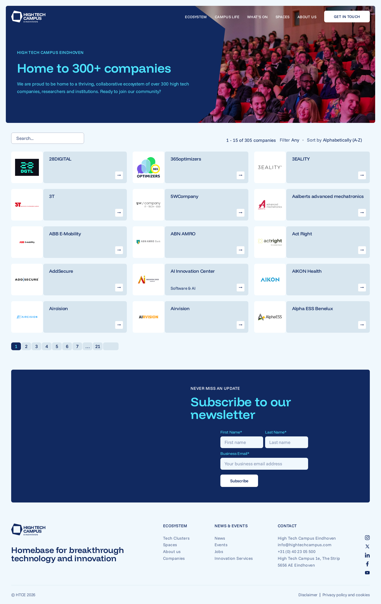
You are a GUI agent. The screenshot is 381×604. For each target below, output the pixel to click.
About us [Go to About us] (306, 16)
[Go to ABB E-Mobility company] (69, 242)
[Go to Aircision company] (69, 317)
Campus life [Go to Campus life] (227, 16)
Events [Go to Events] (221, 544)
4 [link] (46, 346)
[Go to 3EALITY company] (312, 167)
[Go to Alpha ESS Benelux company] (312, 317)
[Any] (297, 140)
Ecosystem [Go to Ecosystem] (196, 16)
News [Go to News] (220, 538)
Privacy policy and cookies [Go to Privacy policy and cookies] (346, 594)
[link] (111, 346)
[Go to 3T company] (69, 205)
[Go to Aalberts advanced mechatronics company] (312, 205)
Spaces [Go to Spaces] (283, 16)
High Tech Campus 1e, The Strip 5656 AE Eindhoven (309, 562)
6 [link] (67, 346)
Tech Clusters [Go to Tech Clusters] (176, 538)
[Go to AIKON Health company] (312, 279)
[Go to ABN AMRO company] (190, 242)
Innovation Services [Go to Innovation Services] (234, 558)
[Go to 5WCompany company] (190, 205)
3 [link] (36, 346)
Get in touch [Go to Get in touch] (347, 16)
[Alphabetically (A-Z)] (344, 140)
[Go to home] (28, 16)
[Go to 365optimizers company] (190, 167)
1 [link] (16, 346)
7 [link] (77, 346)
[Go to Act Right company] (312, 242)
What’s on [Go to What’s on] (257, 16)
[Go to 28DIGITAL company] (69, 167)
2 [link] (26, 346)
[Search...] (47, 138)
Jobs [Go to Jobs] (219, 551)
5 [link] (57, 346)
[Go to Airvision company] (190, 317)
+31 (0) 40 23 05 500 (297, 551)
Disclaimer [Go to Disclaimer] (308, 594)
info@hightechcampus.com (305, 544)
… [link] (87, 346)
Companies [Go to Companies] (174, 558)
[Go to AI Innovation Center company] (190, 279)
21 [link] (98, 346)
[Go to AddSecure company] (69, 279)
